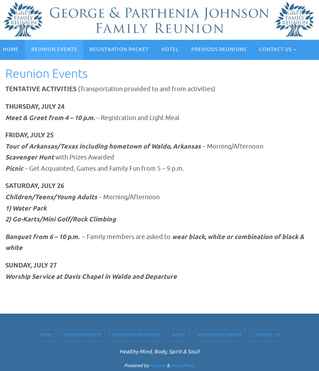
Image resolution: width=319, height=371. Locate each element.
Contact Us (266, 335)
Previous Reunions (219, 335)
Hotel (179, 335)
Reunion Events (82, 335)
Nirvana (158, 366)
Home (45, 335)
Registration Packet (136, 335)
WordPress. (183, 366)
